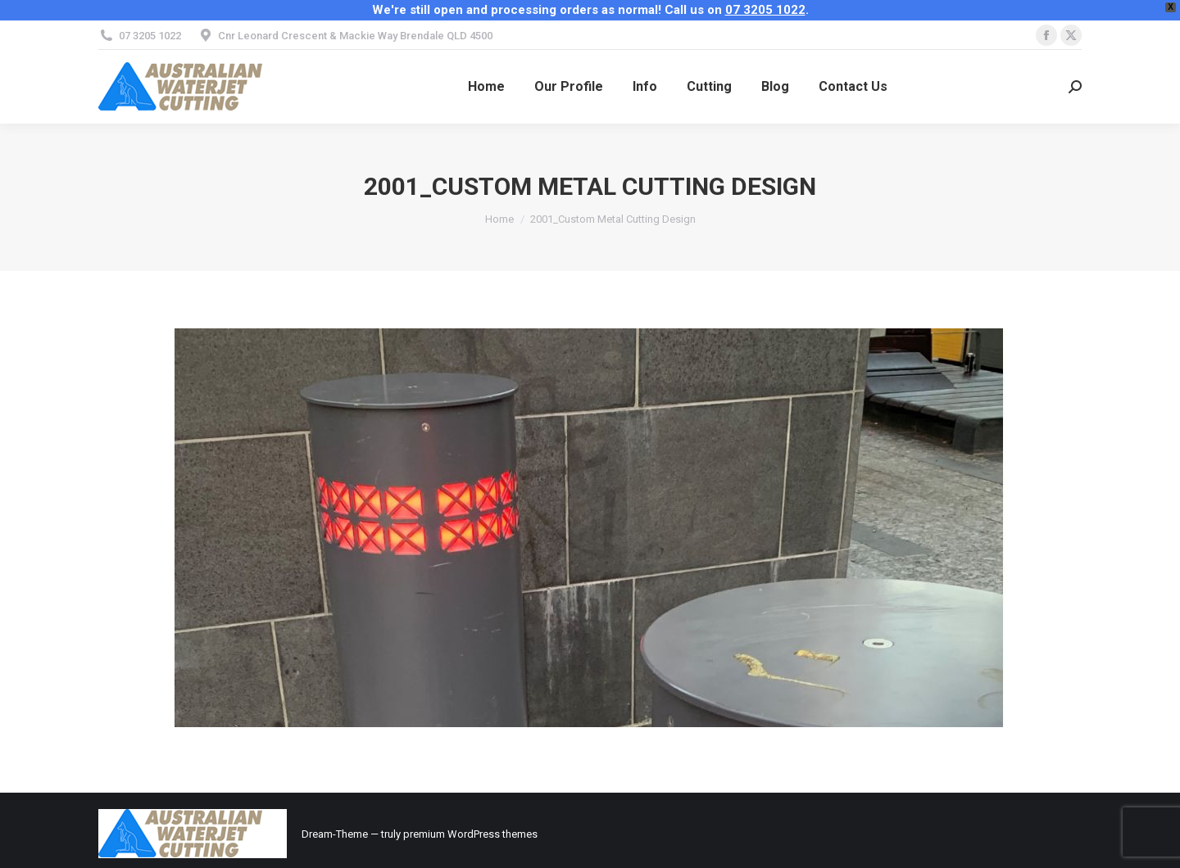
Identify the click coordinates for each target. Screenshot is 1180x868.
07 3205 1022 (765, 9)
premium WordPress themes (470, 834)
